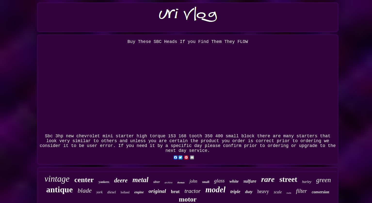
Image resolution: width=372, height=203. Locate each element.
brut (175, 191)
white (234, 181)
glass (219, 181)
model (215, 189)
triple (235, 191)
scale (278, 192)
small (205, 182)
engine (139, 192)
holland (125, 192)
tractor (193, 191)
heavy (263, 191)
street (288, 179)
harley (306, 182)
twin (289, 192)
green (323, 180)
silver (156, 182)
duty (248, 191)
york (100, 192)
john (193, 181)
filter (301, 191)
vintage (57, 179)
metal (140, 180)
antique (59, 189)
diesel (111, 192)
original (157, 191)
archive (169, 182)
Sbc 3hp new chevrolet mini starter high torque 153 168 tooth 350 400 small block (149, 136)
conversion (320, 192)
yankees (104, 182)
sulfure (249, 181)
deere (121, 180)
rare (268, 179)
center (84, 180)
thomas (181, 182)
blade (85, 190)
